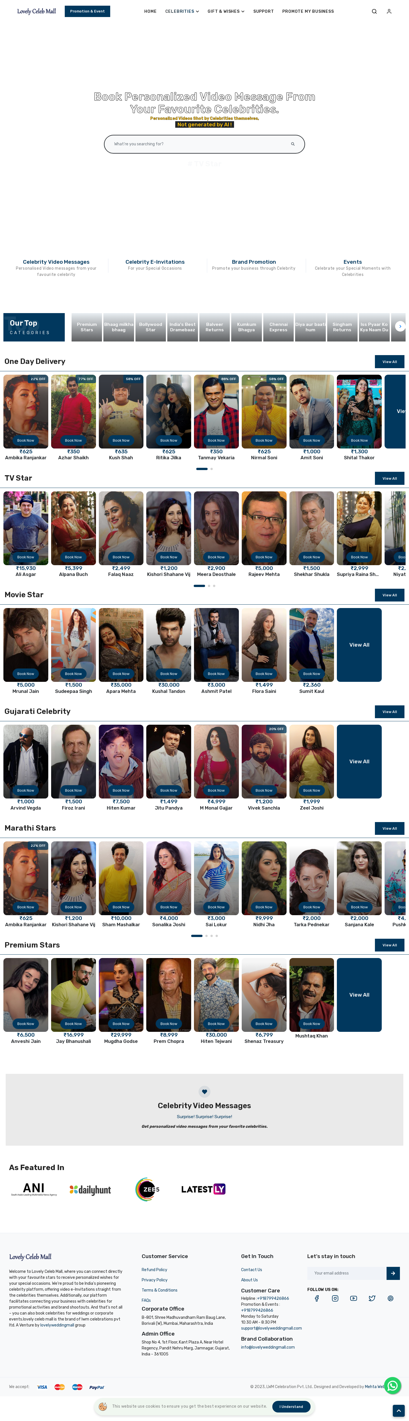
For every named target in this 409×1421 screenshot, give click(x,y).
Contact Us (251, 1269)
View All (390, 362)
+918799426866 (273, 1298)
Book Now (25, 440)
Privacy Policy (155, 1280)
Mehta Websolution (382, 1386)
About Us (249, 1280)
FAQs (146, 1300)
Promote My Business (308, 11)
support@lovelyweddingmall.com (271, 1328)
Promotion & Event (87, 11)
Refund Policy (154, 1269)
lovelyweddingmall (57, 1325)
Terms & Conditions (160, 1290)
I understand (291, 1407)
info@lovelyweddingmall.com (268, 1347)
